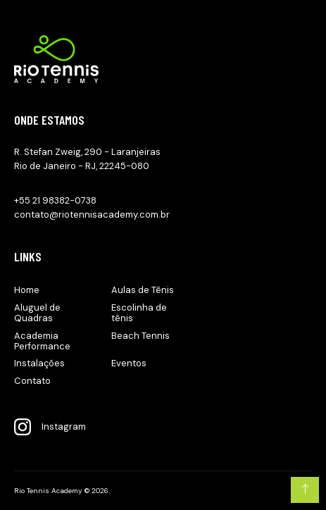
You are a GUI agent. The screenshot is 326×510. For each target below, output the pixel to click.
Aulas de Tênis (142, 290)
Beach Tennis (140, 336)
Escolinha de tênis (139, 312)
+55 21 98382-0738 (55, 200)
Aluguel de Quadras (37, 312)
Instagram (50, 426)
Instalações (39, 363)
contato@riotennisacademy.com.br (92, 214)
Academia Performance (42, 341)
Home (26, 290)
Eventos (128, 363)
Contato (32, 381)
